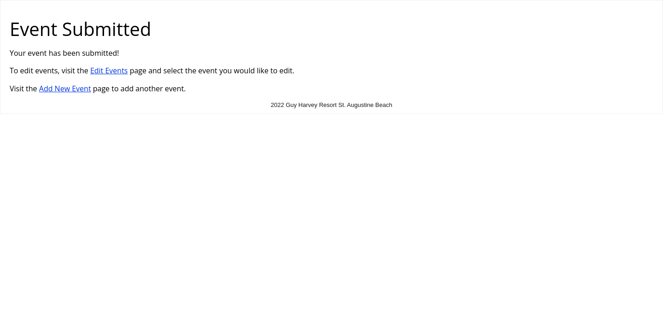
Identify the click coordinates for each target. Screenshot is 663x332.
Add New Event (65, 88)
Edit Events (109, 70)
